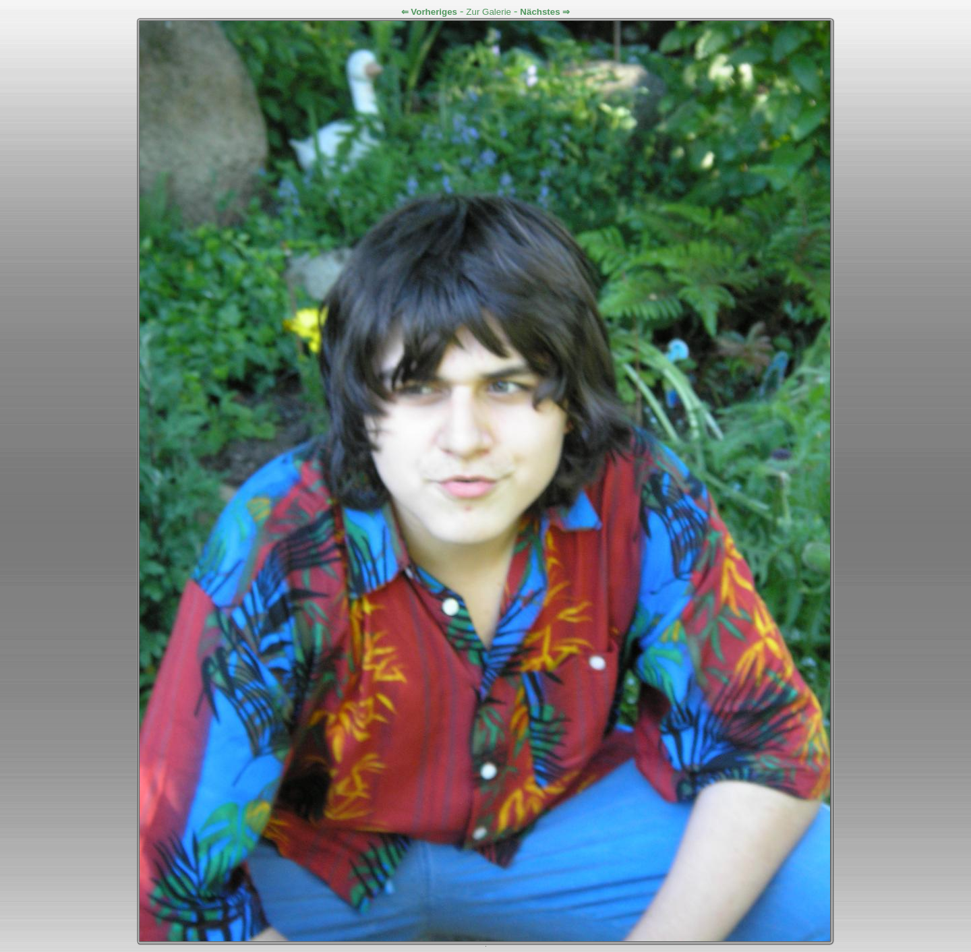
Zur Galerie (488, 12)
